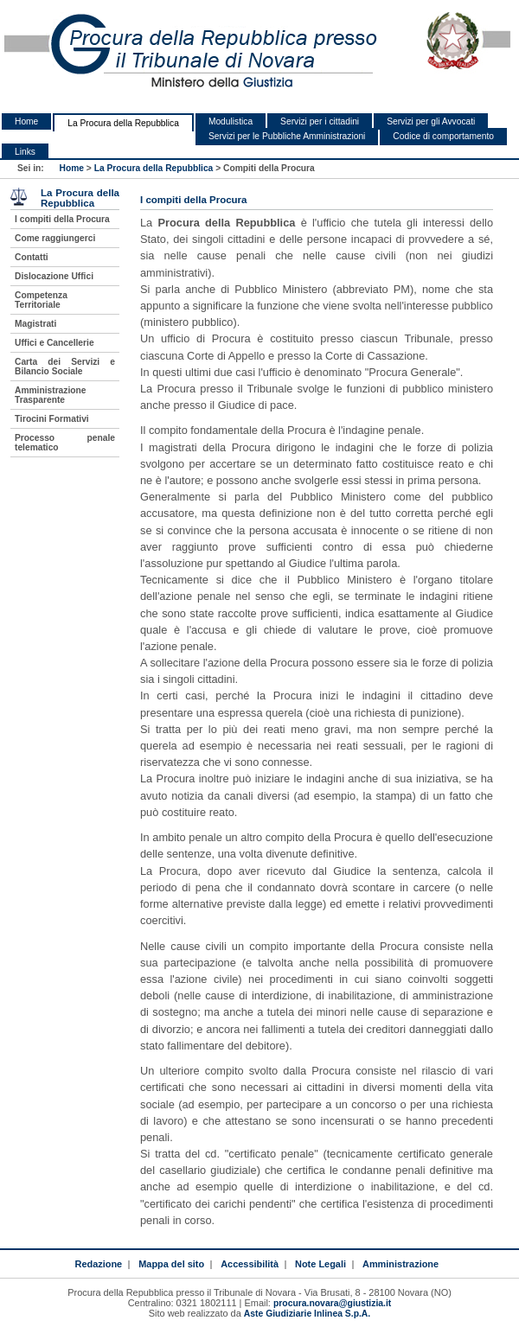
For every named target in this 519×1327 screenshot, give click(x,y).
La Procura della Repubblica (123, 123)
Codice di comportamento (443, 136)
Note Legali (320, 1264)
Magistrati (35, 324)
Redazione (98, 1264)
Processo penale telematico (65, 442)
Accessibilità (250, 1264)
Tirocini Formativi (52, 419)
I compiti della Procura (62, 219)
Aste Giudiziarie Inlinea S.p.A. (307, 1313)
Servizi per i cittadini (319, 121)
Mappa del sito (171, 1264)
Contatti (31, 257)
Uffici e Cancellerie (54, 343)
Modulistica (230, 121)
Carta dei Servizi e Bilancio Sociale (65, 366)
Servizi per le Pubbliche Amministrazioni (286, 136)
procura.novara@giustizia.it (332, 1303)
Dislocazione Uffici (54, 276)
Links (25, 151)
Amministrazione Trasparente (50, 395)
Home (26, 121)
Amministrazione (400, 1264)
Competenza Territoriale (41, 299)
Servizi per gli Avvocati (431, 121)
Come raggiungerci (55, 238)
